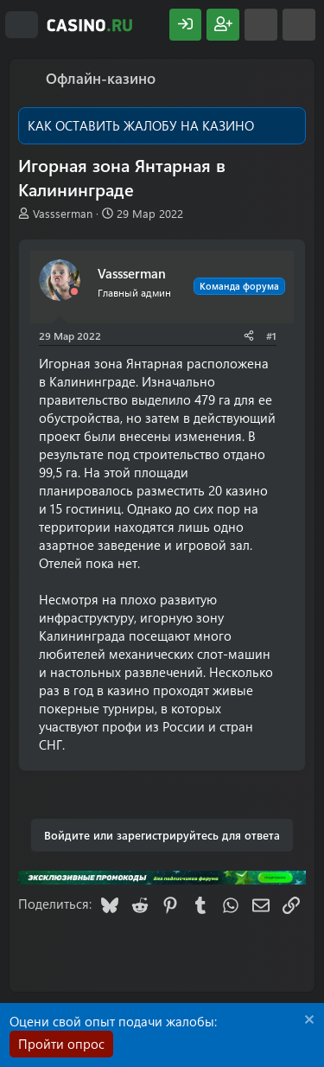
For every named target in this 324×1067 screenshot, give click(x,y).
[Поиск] (299, 25)
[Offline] (74, 292)
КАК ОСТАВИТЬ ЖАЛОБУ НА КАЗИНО (141, 125)
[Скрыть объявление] (307, 1022)
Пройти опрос (61, 1043)
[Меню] (21, 25)
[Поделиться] (249, 336)
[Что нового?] (261, 25)
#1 (271, 335)
